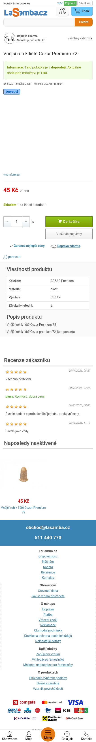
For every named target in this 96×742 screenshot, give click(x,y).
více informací (11, 174)
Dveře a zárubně (48, 683)
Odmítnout (85, 3)
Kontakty (48, 577)
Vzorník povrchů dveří (48, 688)
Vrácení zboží (48, 620)
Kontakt (86, 736)
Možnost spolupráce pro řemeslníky (48, 665)
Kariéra (48, 567)
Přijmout (70, 3)
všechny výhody (80, 38)
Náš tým (48, 561)
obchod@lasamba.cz (48, 527)
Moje (28, 736)
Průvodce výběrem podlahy (48, 678)
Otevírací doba (48, 591)
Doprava (48, 609)
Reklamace (48, 625)
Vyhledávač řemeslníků (48, 659)
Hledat (83, 22)
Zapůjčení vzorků (48, 654)
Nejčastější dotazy (48, 641)
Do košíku (68, 221)
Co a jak (67, 736)
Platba (48, 614)
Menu (48, 734)
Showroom (9, 736)
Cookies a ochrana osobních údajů (48, 635)
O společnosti (48, 556)
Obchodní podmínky (48, 630)
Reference (48, 572)
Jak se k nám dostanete (47, 596)
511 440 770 (48, 537)
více (60, 3)
